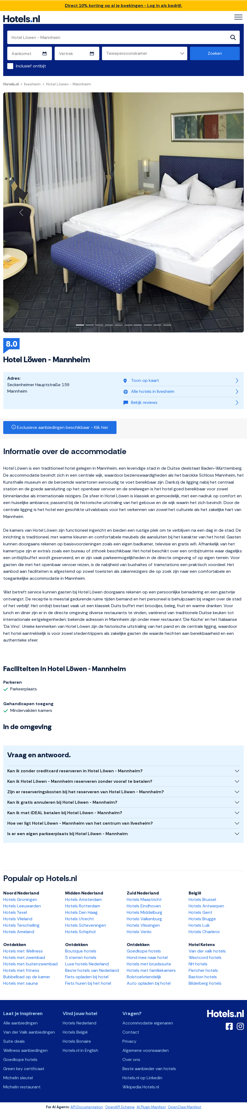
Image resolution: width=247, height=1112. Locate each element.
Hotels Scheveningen (85, 925)
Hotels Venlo (139, 931)
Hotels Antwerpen (206, 906)
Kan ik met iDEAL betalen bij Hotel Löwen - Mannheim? (64, 813)
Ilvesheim (32, 84)
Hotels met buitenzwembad (30, 964)
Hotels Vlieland (17, 919)
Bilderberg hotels (205, 983)
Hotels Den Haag (81, 912)
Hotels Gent (200, 912)
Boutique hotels (80, 951)
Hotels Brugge (202, 919)
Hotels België (75, 1032)
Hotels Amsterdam (83, 899)
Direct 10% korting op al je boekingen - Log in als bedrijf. (123, 5)
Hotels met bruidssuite (149, 964)
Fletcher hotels (203, 970)
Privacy (129, 1041)
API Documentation (86, 1107)
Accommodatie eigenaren (147, 1023)
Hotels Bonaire (77, 1041)
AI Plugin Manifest (151, 1107)
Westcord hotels (205, 957)
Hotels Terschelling (21, 925)
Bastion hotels (203, 977)
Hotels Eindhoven (144, 906)
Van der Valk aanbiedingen (29, 1032)
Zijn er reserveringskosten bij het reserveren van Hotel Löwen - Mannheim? (85, 792)
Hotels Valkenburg (144, 919)
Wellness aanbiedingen (25, 1050)
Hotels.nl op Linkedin (142, 1078)
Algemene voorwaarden (145, 1050)
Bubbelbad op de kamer (26, 977)
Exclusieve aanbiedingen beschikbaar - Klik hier (60, 427)
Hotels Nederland (79, 1023)
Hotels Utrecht (79, 919)
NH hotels (198, 964)
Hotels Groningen (20, 899)
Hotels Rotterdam (82, 906)
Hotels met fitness (21, 970)
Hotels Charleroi (204, 931)
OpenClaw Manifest (184, 1107)
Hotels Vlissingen (143, 925)
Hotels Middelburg (144, 912)
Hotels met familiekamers (151, 970)
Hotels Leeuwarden (22, 906)
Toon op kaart (141, 380)
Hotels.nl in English (80, 1050)
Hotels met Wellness (23, 951)
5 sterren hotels (80, 957)
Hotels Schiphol (80, 931)
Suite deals (14, 1041)
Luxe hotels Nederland (87, 964)
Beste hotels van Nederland (92, 970)
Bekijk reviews (140, 402)
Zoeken (215, 53)
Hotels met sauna (20, 983)
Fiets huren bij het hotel (88, 983)
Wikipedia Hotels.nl (140, 1087)
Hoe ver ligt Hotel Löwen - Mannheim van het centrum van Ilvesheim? (80, 823)
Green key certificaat (23, 1068)
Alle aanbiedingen (20, 1023)
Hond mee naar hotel (147, 957)
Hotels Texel (15, 912)
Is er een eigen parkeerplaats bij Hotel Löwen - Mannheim (67, 833)
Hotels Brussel (202, 899)
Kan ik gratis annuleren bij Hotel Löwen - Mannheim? (62, 802)
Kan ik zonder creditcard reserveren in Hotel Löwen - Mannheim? (75, 771)
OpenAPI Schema (120, 1107)
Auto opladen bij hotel (149, 983)
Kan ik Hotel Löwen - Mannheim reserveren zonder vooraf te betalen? (79, 781)
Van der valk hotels (207, 951)
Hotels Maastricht (144, 899)
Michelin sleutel (18, 1078)
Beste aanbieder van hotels (149, 1068)
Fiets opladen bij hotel (86, 977)
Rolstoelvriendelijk (144, 977)
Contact (130, 1032)
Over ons (131, 1059)
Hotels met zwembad (24, 957)
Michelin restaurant (22, 1087)
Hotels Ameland (18, 931)
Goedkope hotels (144, 951)
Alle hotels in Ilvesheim (149, 391)
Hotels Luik (199, 925)
